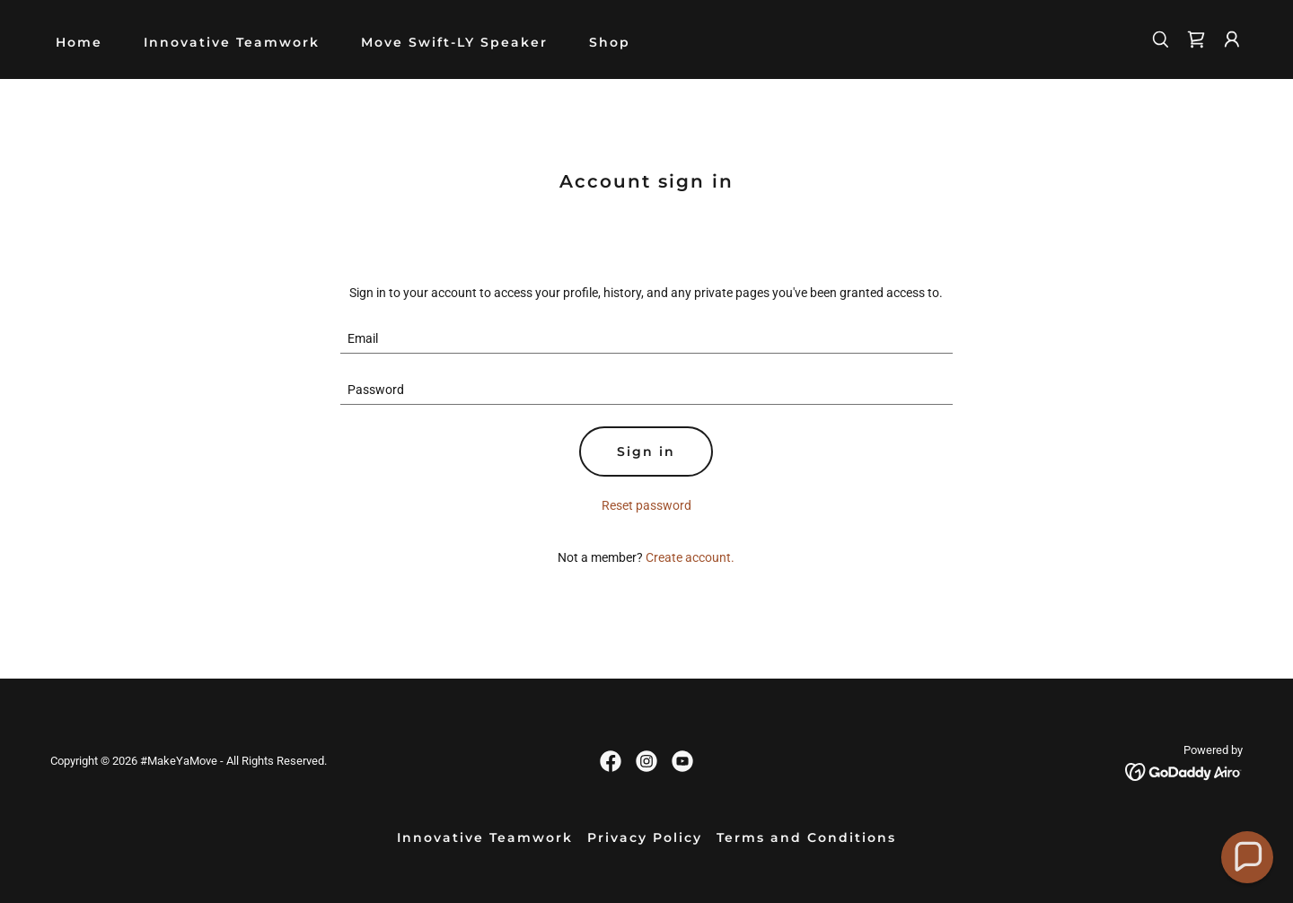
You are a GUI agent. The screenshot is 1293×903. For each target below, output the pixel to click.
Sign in (646, 451)
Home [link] (79, 42)
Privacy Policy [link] (644, 837)
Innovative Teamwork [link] (232, 42)
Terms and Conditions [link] (806, 837)
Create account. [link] (690, 557)
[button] (1232, 39)
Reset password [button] (646, 505)
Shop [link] (609, 42)
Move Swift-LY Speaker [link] (454, 42)
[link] (1196, 39)
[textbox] (647, 339)
